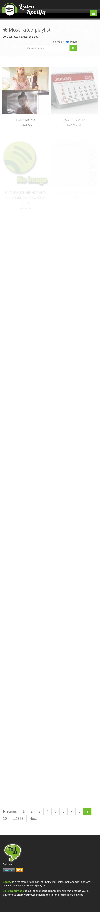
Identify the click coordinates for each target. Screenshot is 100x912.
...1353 (18, 818)
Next (33, 818)
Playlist (72, 41)
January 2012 (74, 120)
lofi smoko (25, 120)
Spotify (7, 881)
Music (58, 41)
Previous (10, 811)
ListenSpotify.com (14, 891)
